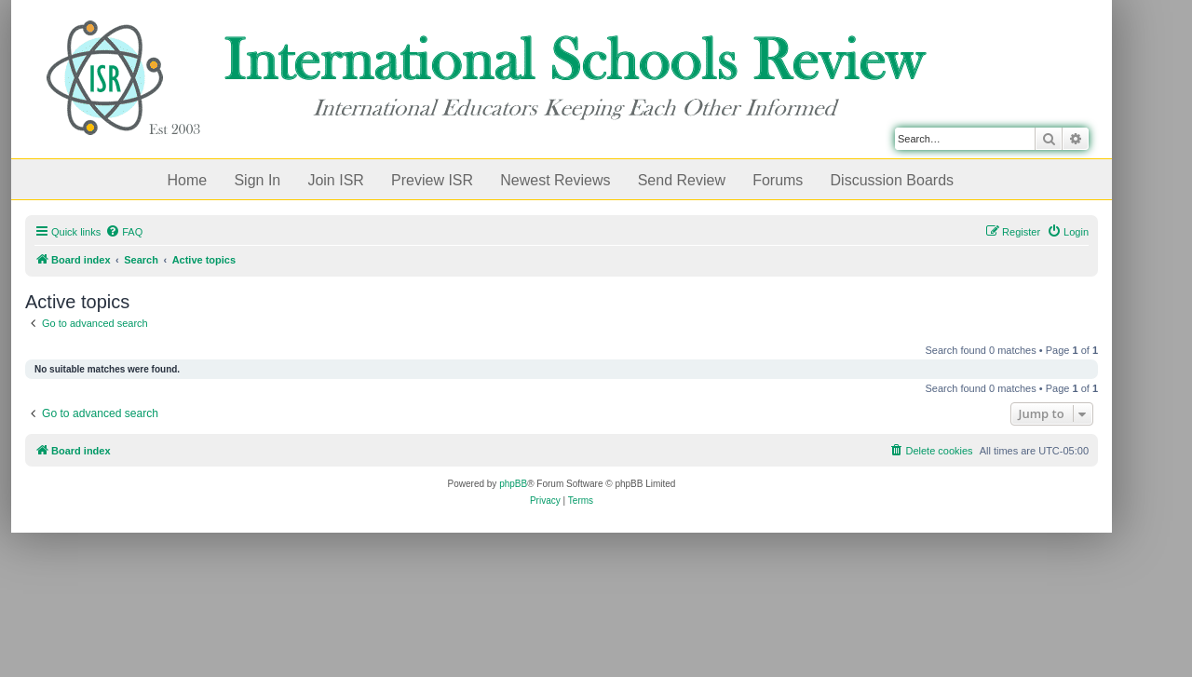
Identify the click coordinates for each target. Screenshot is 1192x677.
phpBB (513, 484)
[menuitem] (123, 232)
